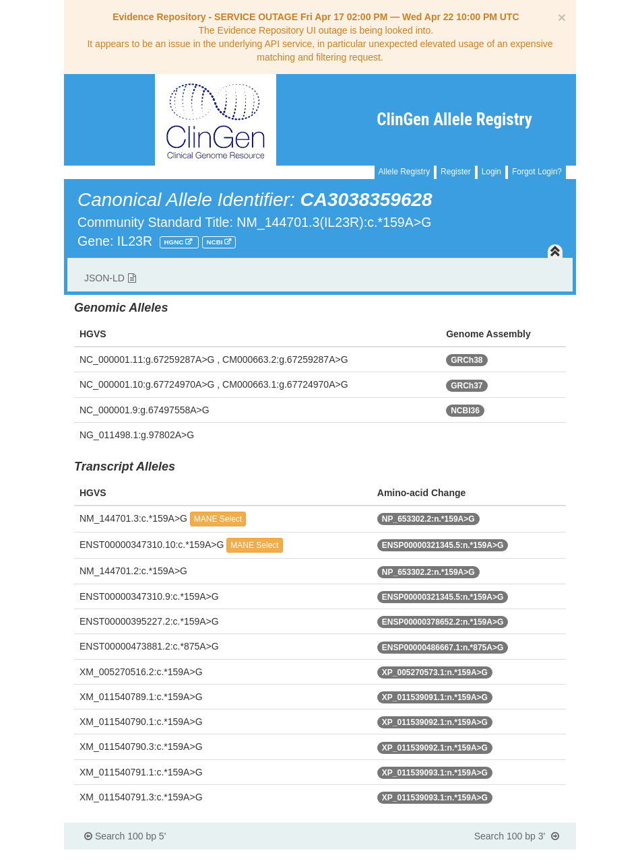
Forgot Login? (537, 171)
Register (456, 171)
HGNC (174, 242)
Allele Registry (404, 171)
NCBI (216, 242)
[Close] (562, 17)
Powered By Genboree (510, 856)
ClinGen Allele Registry (454, 119)
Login (491, 171)
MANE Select (218, 519)
